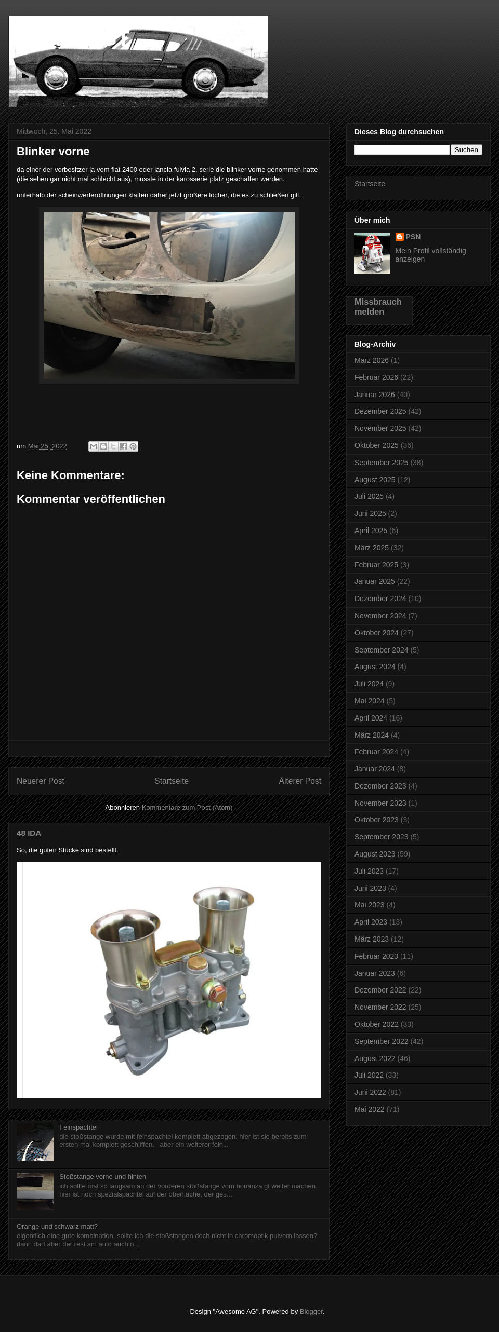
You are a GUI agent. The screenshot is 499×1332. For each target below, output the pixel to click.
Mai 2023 (369, 905)
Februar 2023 (376, 956)
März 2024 (371, 735)
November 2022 (380, 1007)
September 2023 (381, 837)
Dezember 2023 (380, 786)
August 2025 (375, 479)
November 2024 (380, 615)
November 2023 (380, 803)
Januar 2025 (374, 581)
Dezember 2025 (380, 411)
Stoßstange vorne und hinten (102, 1176)
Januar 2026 (374, 394)
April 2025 (370, 530)
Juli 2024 (369, 683)
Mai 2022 (369, 1109)
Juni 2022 (370, 1092)
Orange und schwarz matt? (57, 1226)
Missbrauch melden (378, 306)
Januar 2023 (374, 973)
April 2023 (370, 922)
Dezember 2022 (380, 990)
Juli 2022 (369, 1075)
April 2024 (370, 718)
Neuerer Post (40, 781)
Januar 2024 (374, 769)
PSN (413, 237)
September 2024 (381, 650)
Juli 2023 (369, 871)
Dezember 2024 (380, 598)
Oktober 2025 (376, 445)
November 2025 (380, 428)
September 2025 (381, 462)
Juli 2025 (369, 496)
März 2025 (371, 547)
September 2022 (381, 1041)
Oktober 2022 (376, 1024)
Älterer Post (300, 781)
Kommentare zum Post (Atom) (187, 807)
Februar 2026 (376, 377)
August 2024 (375, 666)
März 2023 (371, 939)
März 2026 (371, 360)
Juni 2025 (370, 513)
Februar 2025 (376, 565)
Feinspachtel (78, 1127)
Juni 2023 (370, 888)
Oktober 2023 (376, 819)
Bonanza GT (68, 38)
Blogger (311, 1311)
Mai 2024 (369, 701)
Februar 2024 (376, 751)
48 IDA (29, 832)
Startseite (171, 781)
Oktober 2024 (376, 633)
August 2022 (375, 1058)
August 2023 (375, 854)
